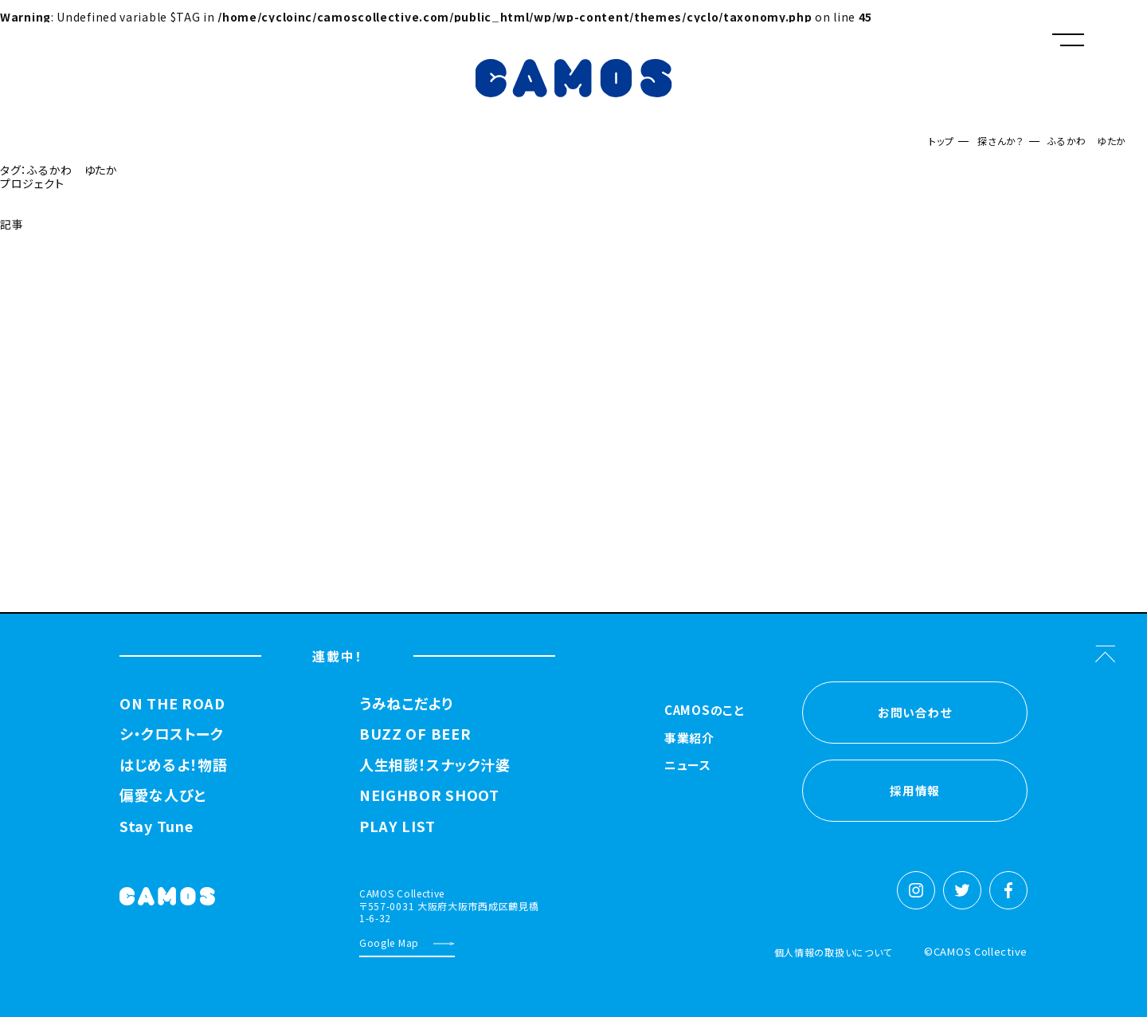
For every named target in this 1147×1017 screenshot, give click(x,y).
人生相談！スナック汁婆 (435, 765)
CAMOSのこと (704, 711)
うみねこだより (406, 703)
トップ (941, 140)
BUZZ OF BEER (415, 734)
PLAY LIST (397, 826)
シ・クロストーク (171, 734)
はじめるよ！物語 (173, 765)
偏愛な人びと (162, 795)
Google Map (389, 942)
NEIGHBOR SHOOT (429, 795)
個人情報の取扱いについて (833, 952)
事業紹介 (689, 739)
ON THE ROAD (172, 703)
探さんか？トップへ (52, 264)
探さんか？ (1000, 140)
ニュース (687, 766)
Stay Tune (156, 826)
